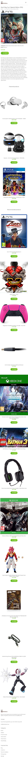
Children (2, 732)
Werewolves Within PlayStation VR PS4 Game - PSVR (14, 197)
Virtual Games (3, 738)
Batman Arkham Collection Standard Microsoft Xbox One (14, 535)
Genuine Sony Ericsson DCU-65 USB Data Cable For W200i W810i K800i (14, 657)
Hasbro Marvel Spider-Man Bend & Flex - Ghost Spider (14, 696)
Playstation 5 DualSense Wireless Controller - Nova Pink (14, 325)
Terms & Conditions (4, 752)
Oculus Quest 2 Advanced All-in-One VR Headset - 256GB (14, 118)
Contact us (3, 749)
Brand (12, 45)
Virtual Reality (3, 740)
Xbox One (20, 45)
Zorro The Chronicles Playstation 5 (14, 251)
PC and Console (4, 734)
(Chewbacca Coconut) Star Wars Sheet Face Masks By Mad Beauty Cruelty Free (14, 616)
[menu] (26, 2)
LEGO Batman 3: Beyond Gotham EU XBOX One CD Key (14, 448)
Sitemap (2, 756)
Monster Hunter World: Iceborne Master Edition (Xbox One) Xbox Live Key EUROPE (14, 417)
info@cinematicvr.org (5, 724)
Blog (2, 747)
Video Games (8, 45)
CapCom (16, 45)
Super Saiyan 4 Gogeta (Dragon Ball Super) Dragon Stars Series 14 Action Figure (14, 576)
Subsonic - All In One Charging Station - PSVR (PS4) (14, 158)
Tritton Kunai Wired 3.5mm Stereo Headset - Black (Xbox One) (14, 488)
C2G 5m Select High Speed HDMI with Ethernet (14, 365)
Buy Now (5, 53)
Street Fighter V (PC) (14, 294)
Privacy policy (3, 754)
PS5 (22, 45)
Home (2, 9)
